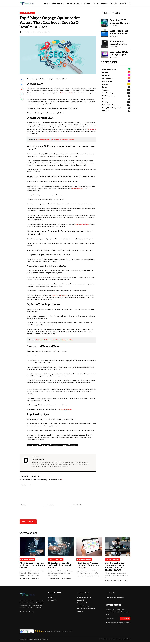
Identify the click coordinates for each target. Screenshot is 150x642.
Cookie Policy (103, 639)
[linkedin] (23, 611)
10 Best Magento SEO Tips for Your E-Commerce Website (55, 140)
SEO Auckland (91, 129)
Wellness (116, 111)
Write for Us (52, 600)
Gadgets (116, 90)
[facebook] (20, 611)
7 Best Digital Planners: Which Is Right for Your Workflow (87, 565)
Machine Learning (116, 96)
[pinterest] (26, 611)
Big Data (116, 72)
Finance (116, 84)
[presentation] (33, 513)
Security (116, 102)
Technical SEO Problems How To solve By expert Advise (54, 340)
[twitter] (29, 611)
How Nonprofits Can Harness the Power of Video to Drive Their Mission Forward (115, 566)
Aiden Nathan (26, 578)
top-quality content (77, 188)
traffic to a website (66, 93)
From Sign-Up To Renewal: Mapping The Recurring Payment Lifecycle (119, 24)
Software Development (116, 105)
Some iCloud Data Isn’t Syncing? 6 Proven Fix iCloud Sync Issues (119, 56)
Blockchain (116, 75)
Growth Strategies (27, 13)
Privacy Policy (113, 639)
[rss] (32, 611)
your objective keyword (59, 295)
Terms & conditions (124, 639)
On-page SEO (45, 445)
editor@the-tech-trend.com (115, 598)
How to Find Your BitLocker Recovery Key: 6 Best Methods (120, 35)
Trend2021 (74, 445)
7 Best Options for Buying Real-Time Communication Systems (32, 565)
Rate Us (47, 631)
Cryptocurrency (116, 78)
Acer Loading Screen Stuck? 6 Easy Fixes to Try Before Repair (118, 45)
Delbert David (27, 32)
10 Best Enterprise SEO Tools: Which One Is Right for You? (60, 565)
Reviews (116, 99)
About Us (51, 597)
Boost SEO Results (33, 445)
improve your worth (65, 409)
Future (116, 87)
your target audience (82, 224)
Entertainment (116, 81)
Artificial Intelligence (116, 69)
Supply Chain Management (116, 108)
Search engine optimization (60, 445)
